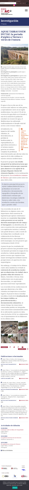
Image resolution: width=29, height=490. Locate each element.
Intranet (18, 1)
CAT (24, 3)
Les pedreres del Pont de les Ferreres (11, 437)
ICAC (11, 12)
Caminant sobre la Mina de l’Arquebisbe (12, 430)
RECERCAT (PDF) (23, 364)
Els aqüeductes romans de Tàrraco (10, 444)
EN (20, 3)
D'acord (15, 487)
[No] (27, 485)
